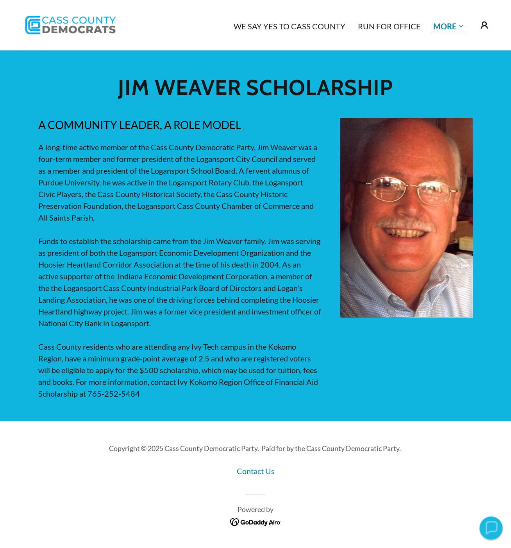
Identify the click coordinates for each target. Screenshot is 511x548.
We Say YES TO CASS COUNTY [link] (289, 26)
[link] (71, 24)
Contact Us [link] (256, 471)
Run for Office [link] (389, 26)
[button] (448, 27)
